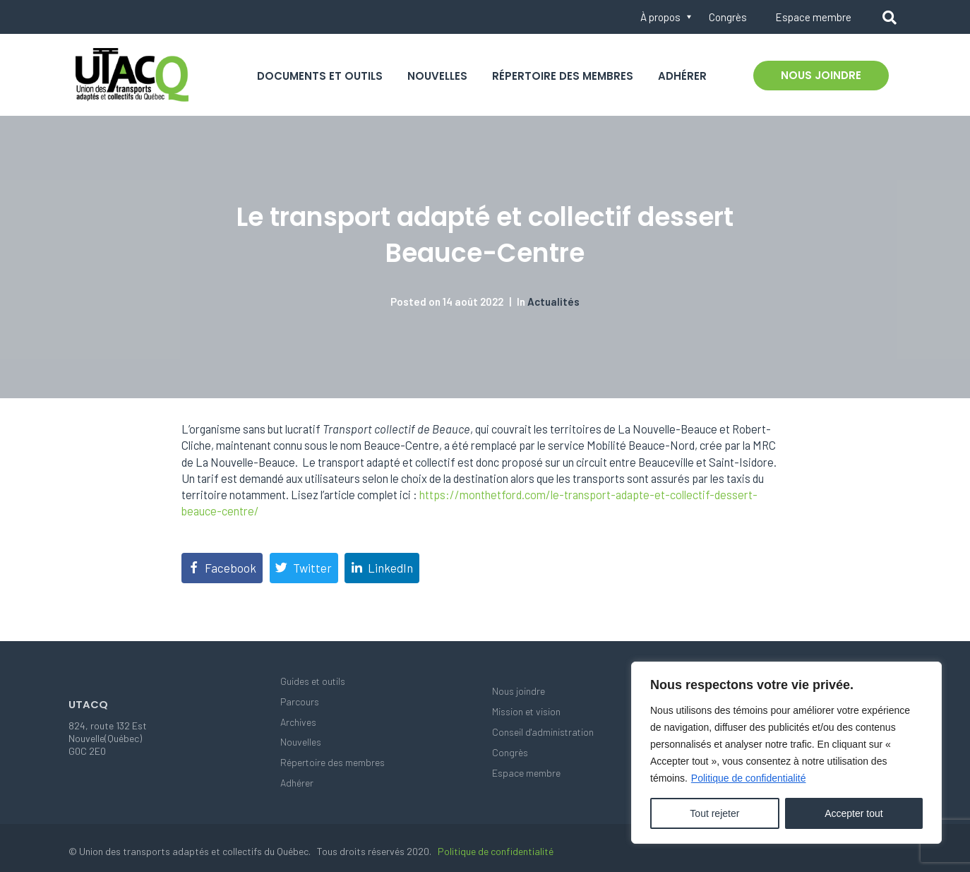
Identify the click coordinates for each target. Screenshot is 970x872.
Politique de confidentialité (748, 778)
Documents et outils (320, 75)
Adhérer (682, 75)
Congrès (728, 17)
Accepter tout (854, 813)
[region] (786, 753)
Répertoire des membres (562, 75)
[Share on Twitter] (304, 568)
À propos (660, 17)
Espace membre (813, 17)
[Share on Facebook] (222, 568)
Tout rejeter (714, 813)
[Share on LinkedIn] (382, 568)
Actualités (553, 301)
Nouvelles (437, 75)
